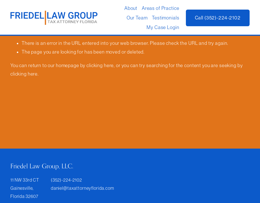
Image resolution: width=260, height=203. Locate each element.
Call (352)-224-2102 (218, 18)
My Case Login (163, 27)
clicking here (100, 65)
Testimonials (165, 18)
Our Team (137, 18)
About (130, 8)
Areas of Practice (160, 8)
